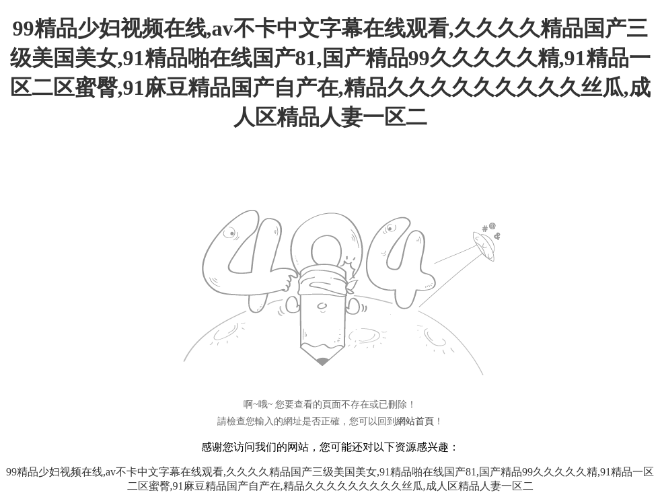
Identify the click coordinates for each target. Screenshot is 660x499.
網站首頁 (415, 421)
